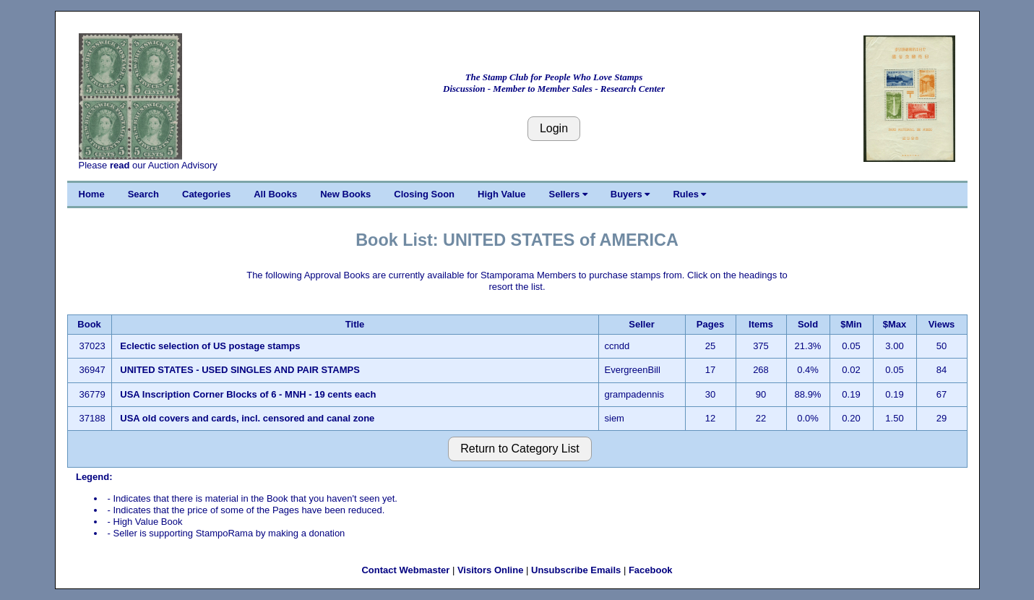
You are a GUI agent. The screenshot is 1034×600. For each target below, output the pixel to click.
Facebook (651, 570)
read (119, 165)
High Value (501, 194)
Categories (206, 194)
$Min (851, 324)
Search (143, 194)
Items (761, 324)
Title (355, 324)
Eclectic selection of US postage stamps (210, 345)
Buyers (630, 194)
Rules (689, 194)
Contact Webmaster (405, 570)
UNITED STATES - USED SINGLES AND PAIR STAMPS (240, 369)
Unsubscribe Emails (576, 570)
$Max (895, 324)
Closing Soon (424, 194)
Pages (710, 324)
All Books (275, 194)
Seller (641, 324)
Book (89, 324)
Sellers (568, 194)
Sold (808, 324)
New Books (345, 194)
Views (942, 324)
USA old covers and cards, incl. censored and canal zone (247, 418)
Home (92, 194)
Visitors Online (490, 570)
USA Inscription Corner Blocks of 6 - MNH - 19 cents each (248, 394)
